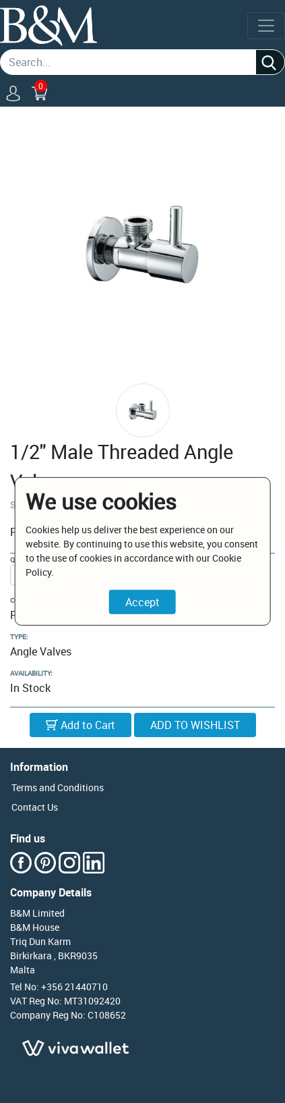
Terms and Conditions (57, 787)
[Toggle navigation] (266, 25)
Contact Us (34, 807)
